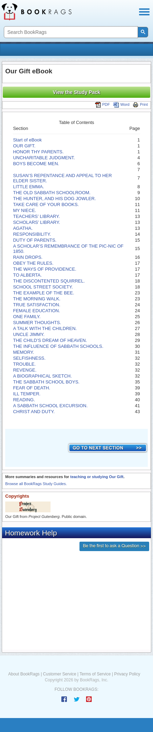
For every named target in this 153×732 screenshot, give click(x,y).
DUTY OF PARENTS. (34, 240)
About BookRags (24, 674)
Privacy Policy (127, 674)
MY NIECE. (24, 210)
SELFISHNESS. (29, 358)
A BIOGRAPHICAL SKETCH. (42, 376)
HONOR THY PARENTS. (38, 151)
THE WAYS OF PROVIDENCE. (44, 269)
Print (140, 104)
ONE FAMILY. (26, 316)
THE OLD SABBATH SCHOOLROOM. (51, 192)
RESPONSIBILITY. (32, 234)
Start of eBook (27, 139)
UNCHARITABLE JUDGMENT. (44, 157)
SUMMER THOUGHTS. (37, 322)
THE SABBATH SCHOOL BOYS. (46, 382)
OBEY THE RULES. (33, 263)
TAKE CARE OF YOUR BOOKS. (46, 204)
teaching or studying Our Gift (96, 477)
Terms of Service (94, 674)
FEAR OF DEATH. (31, 387)
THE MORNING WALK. (36, 298)
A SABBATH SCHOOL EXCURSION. (50, 405)
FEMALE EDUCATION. (36, 310)
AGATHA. (22, 228)
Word (121, 104)
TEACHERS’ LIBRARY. (36, 216)
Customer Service (59, 674)
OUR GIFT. (24, 145)
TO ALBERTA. (27, 275)
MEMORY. (23, 352)
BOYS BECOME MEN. (36, 163)
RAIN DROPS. (28, 257)
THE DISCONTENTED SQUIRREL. (49, 281)
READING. (24, 399)
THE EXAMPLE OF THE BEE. (43, 292)
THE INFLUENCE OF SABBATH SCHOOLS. (58, 346)
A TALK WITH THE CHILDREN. (45, 328)
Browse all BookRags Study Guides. (36, 484)
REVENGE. (24, 370)
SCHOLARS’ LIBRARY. (36, 222)
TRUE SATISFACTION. (36, 304)
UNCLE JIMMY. (28, 334)
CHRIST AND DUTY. (33, 411)
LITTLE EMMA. (28, 186)
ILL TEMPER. (26, 393)
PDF (102, 104)
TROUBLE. (24, 364)
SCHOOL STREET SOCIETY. (43, 287)
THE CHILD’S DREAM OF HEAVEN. (50, 340)
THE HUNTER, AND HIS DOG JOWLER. (54, 198)
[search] (70, 32)
